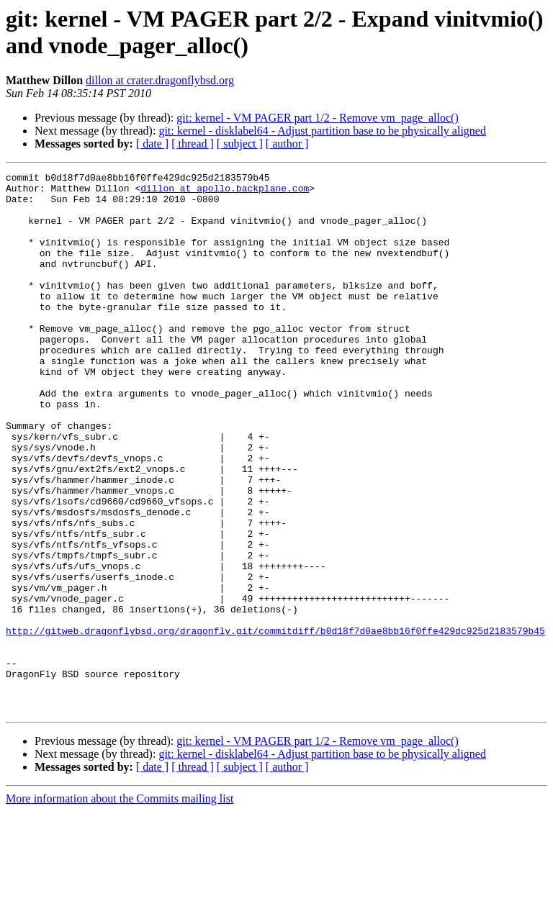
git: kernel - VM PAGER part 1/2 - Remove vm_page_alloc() (317, 118)
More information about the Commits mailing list (119, 906)
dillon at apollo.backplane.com (224, 192)
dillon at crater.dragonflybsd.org (160, 80)
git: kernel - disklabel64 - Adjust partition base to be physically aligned (322, 131)
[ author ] (287, 143)
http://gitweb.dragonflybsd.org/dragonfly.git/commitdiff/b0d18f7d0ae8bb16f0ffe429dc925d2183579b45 (275, 723)
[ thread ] (192, 143)
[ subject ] (240, 143)
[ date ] (152, 143)
